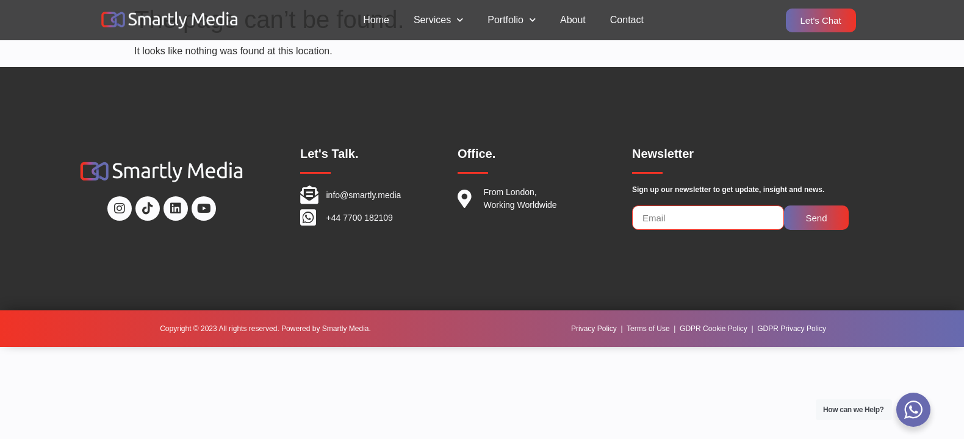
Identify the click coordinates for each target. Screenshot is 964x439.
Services (438, 19)
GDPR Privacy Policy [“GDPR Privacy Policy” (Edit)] (791, 328)
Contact (627, 20)
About (573, 20)
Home (376, 20)
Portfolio (511, 19)
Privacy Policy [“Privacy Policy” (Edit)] (594, 328)
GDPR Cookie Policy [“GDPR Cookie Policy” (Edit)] (713, 328)
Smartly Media (345, 328)
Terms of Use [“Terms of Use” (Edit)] (648, 328)
